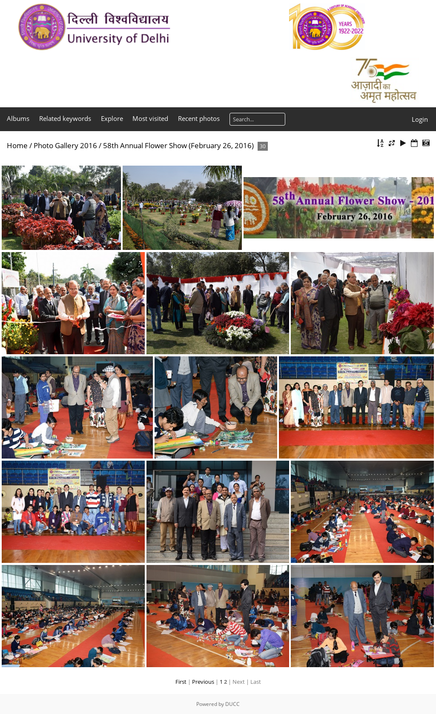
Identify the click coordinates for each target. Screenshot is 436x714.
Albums (18, 118)
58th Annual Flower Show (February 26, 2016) (178, 145)
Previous (203, 681)
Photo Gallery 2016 (65, 145)
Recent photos (199, 118)
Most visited (150, 118)
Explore (112, 118)
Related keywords (65, 118)
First (180, 681)
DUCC (232, 704)
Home (17, 145)
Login (420, 119)
